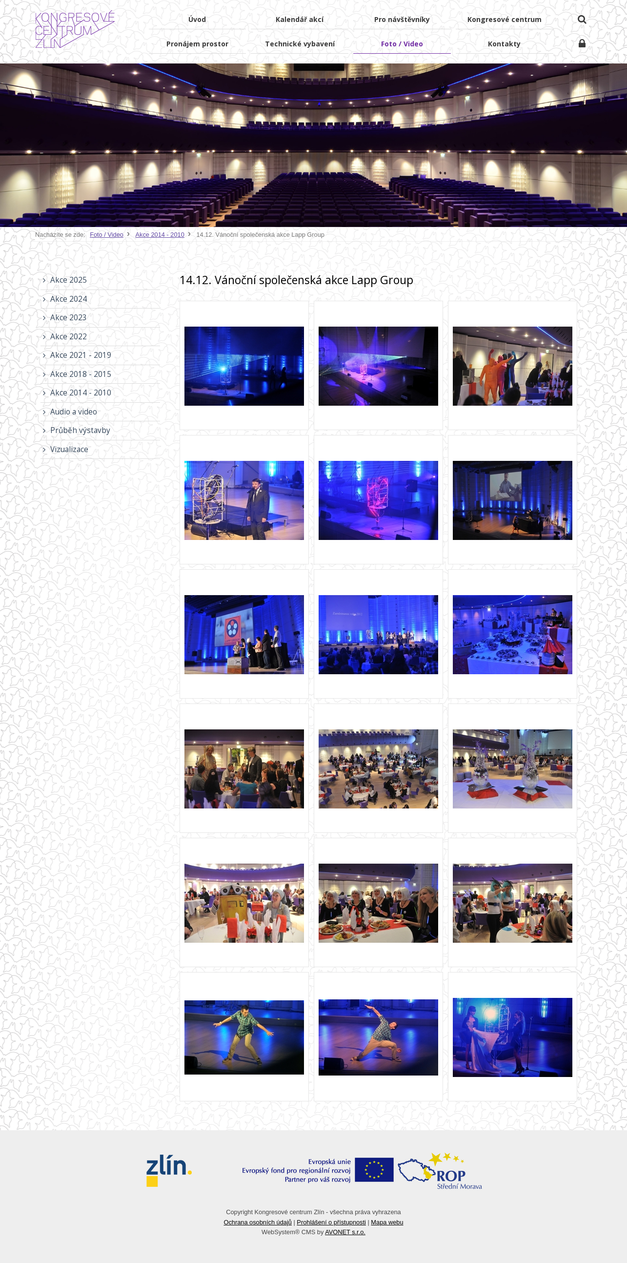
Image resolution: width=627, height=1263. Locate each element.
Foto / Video (106, 234)
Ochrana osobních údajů (257, 1222)
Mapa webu (387, 1222)
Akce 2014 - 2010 (160, 234)
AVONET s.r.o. (345, 1232)
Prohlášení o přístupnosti (331, 1222)
